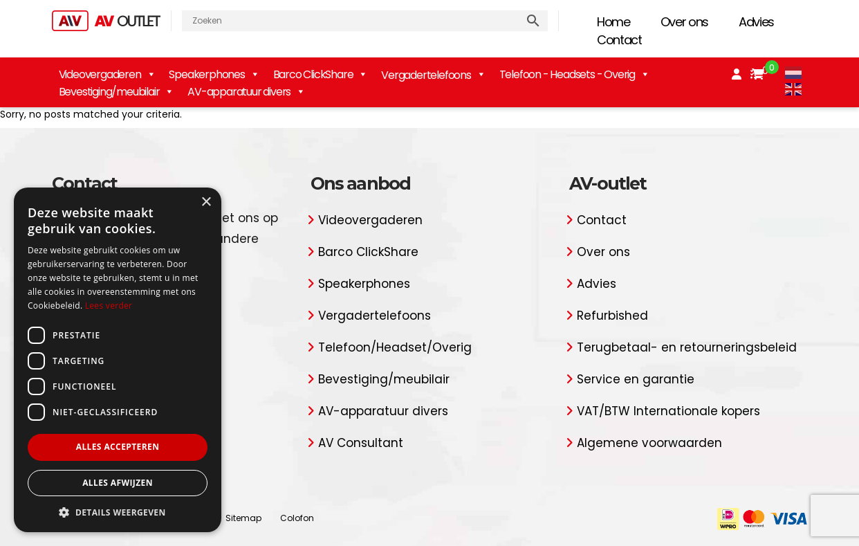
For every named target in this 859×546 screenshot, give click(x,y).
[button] (117, 511)
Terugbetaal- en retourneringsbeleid (687, 347)
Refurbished (612, 315)
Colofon (297, 518)
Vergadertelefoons (374, 315)
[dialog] (117, 360)
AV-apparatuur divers (246, 91)
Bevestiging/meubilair (116, 91)
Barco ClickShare (320, 74)
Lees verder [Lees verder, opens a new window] (109, 305)
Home (613, 21)
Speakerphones (214, 74)
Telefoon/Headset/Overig (395, 347)
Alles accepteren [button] (118, 447)
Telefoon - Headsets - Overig (574, 74)
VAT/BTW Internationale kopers (668, 411)
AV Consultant (360, 443)
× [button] (206, 202)
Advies (756, 21)
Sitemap (243, 518)
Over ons (684, 21)
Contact (619, 39)
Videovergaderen (107, 74)
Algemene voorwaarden (649, 443)
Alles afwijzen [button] (117, 483)
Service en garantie (635, 379)
